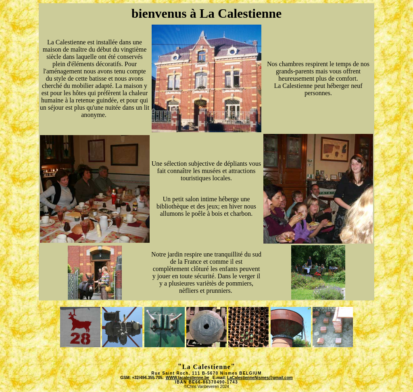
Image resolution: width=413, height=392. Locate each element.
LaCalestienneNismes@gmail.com (260, 377)
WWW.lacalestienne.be (187, 377)
